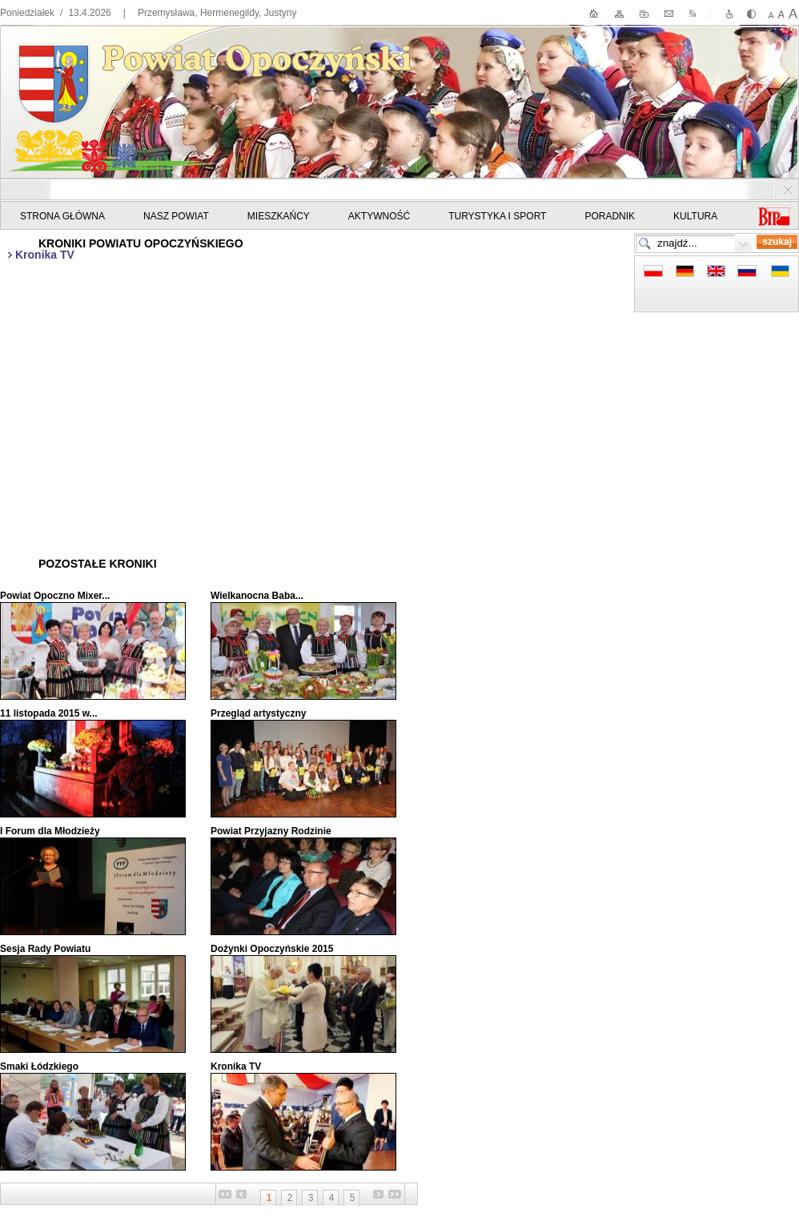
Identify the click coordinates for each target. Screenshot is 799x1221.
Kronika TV (236, 1066)
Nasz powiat (176, 216)
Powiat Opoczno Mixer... (55, 595)
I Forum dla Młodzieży (50, 831)
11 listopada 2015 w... (49, 713)
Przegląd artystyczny (258, 713)
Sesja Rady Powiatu (45, 948)
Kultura (695, 216)
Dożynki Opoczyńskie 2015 (272, 948)
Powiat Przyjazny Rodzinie (271, 831)
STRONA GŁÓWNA (62, 216)
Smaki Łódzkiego (39, 1066)
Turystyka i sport (497, 216)
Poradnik (609, 216)
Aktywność (379, 216)
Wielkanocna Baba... (257, 595)
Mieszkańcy (278, 216)
